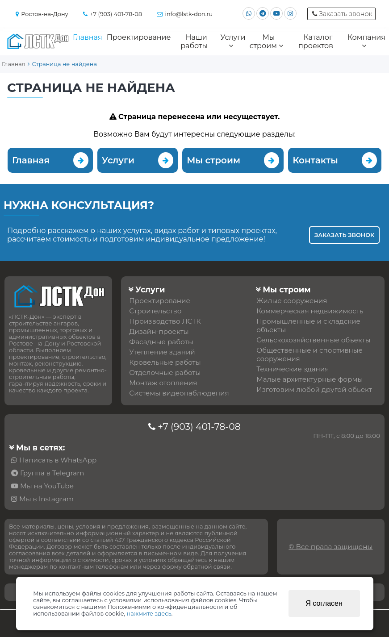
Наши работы (194, 41)
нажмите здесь (149, 613)
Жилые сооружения (291, 300)
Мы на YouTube (47, 486)
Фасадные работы (161, 341)
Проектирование (139, 37)
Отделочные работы (165, 372)
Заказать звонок (344, 235)
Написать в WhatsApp (57, 460)
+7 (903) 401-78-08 (199, 426)
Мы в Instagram (46, 499)
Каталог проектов (315, 41)
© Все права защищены (330, 546)
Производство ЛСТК (165, 321)
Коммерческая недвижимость (309, 311)
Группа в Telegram (52, 473)
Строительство (155, 311)
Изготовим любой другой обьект (314, 389)
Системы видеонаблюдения (179, 393)
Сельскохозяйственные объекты (313, 340)
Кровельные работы (165, 362)
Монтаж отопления (163, 383)
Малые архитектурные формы (309, 379)
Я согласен (324, 603)
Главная (87, 37)
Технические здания (292, 369)
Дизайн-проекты (158, 331)
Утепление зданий (162, 352)
